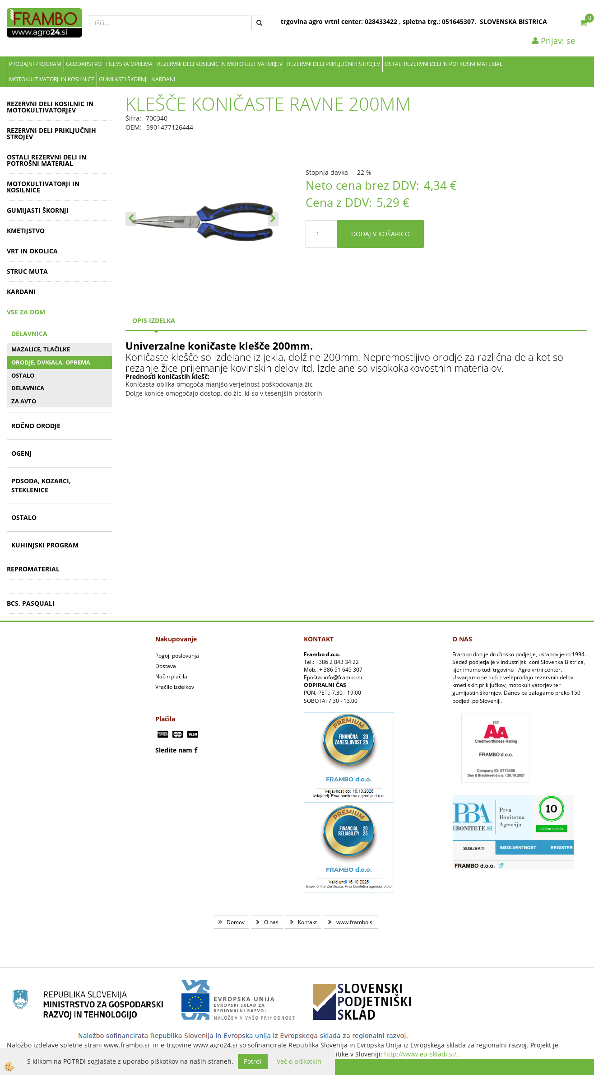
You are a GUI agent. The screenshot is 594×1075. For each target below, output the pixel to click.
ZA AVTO (23, 401)
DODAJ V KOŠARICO (380, 233)
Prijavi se (553, 40)
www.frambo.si (355, 922)
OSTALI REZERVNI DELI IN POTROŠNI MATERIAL (443, 64)
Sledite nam (173, 750)
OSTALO (22, 375)
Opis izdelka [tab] (153, 320)
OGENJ (21, 453)
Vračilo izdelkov (174, 687)
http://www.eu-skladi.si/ (420, 1054)
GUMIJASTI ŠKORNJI (123, 79)
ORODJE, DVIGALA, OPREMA (50, 362)
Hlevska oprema (129, 64)
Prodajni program (35, 64)
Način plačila (171, 676)
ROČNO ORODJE (35, 425)
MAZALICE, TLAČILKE (40, 349)
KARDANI (163, 79)
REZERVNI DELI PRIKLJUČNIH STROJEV (333, 64)
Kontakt (307, 922)
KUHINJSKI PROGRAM (45, 545)
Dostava (165, 666)
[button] (273, 219)
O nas (271, 922)
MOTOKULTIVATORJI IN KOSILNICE (51, 79)
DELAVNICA (29, 333)
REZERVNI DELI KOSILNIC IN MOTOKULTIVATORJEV (220, 64)
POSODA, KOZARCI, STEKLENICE (41, 485)
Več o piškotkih (299, 1061)
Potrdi (253, 1061)
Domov (236, 922)
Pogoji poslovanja (177, 655)
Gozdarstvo (84, 64)
